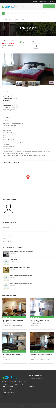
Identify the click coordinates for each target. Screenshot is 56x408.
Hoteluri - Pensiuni (8, 19)
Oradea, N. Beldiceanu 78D (36, 378)
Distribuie (36, 47)
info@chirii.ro (33, 384)
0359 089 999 (33, 381)
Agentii (17, 19)
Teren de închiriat (13, 259)
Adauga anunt (48, 6)
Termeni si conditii (6, 389)
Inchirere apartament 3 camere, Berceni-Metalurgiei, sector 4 (21, 251)
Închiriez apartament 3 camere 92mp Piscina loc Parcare (21, 275)
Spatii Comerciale (34, 13)
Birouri (43, 13)
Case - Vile (17, 13)
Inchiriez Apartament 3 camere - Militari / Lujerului (20, 267)
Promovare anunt (6, 394)
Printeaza (34, 42)
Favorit (39, 42)
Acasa (26, 30)
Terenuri (25, 13)
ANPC (4, 397)
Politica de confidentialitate (8, 392)
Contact (24, 19)
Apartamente (9, 13)
